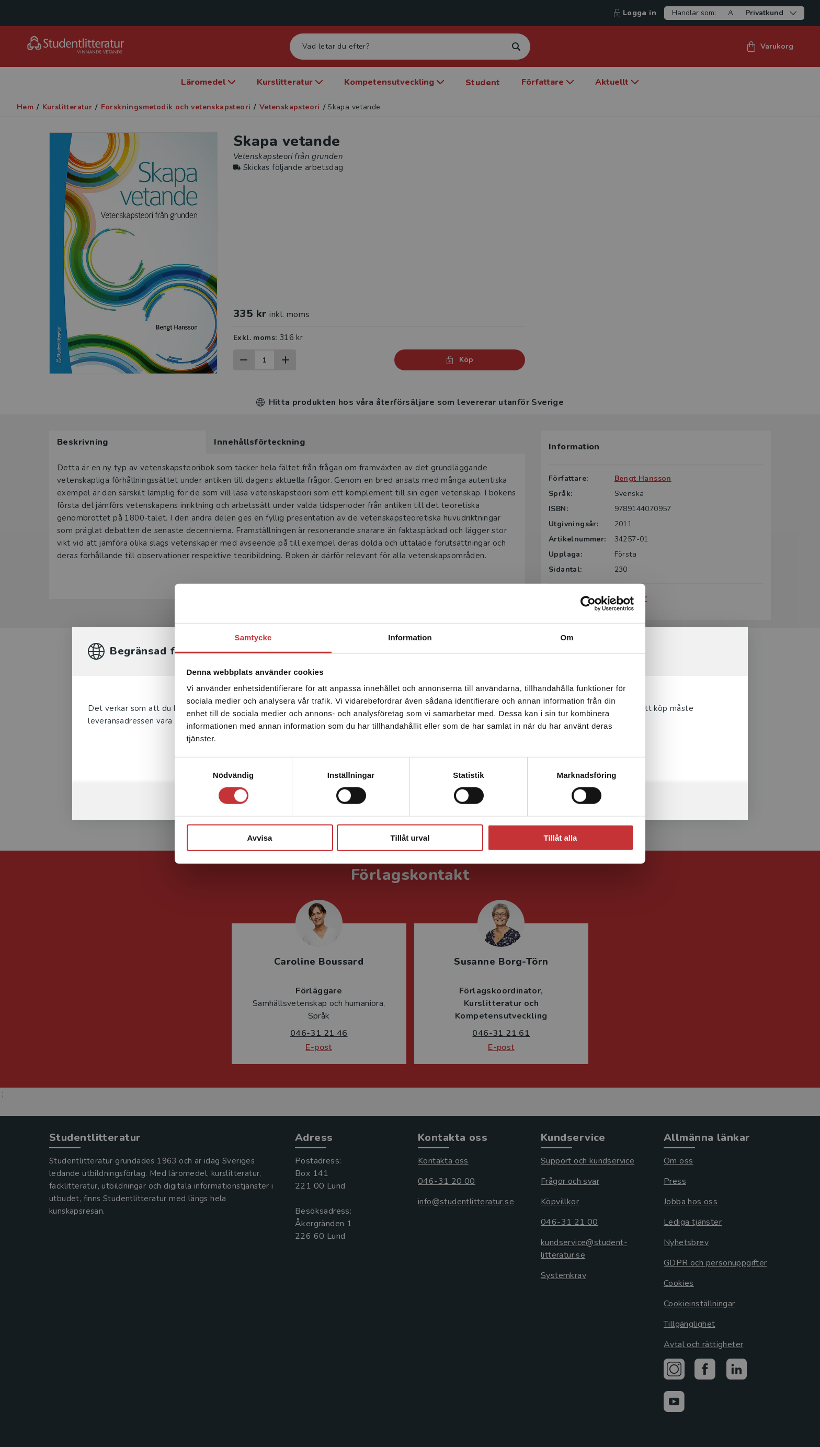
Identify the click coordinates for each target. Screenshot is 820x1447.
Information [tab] (410, 637)
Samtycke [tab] (253, 637)
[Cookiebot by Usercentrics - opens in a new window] (588, 603)
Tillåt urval (410, 837)
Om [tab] (566, 637)
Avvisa (259, 837)
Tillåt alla (560, 837)
